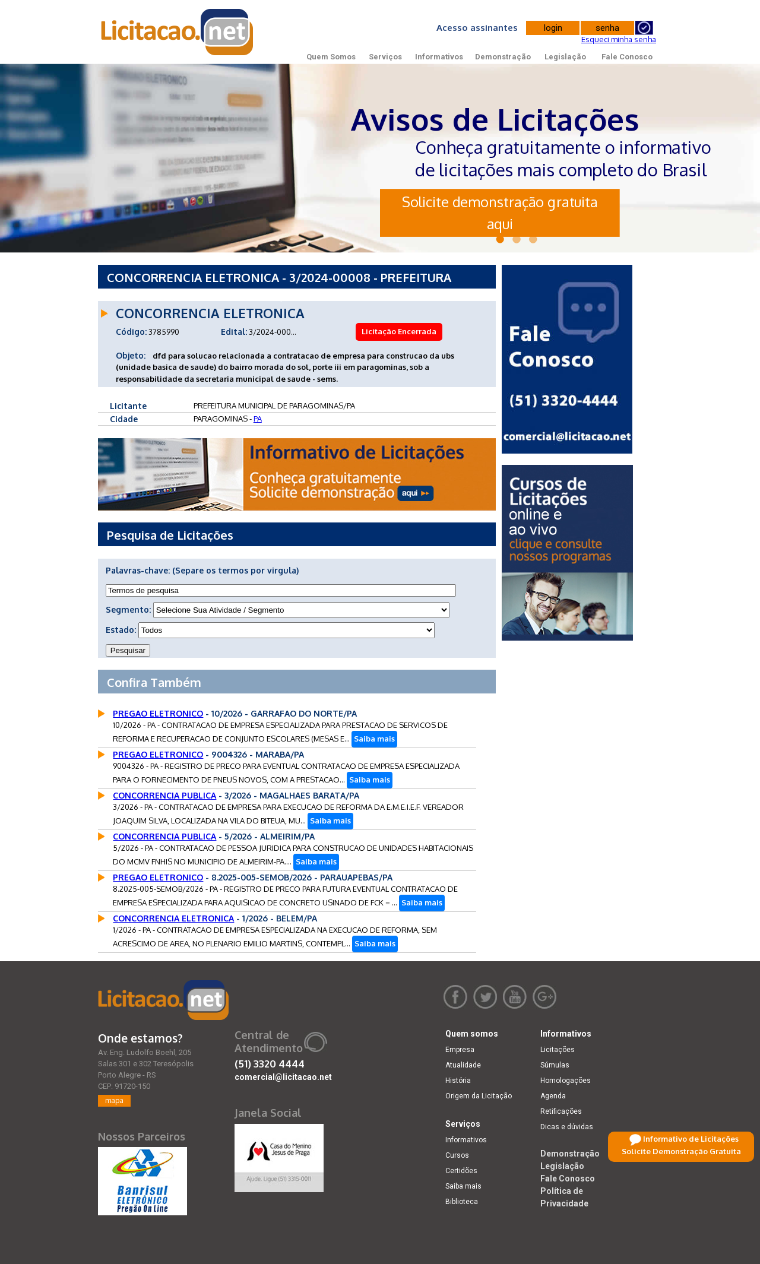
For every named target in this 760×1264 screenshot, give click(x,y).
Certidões (461, 1171)
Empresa (459, 1050)
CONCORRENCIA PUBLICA (164, 795)
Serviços (385, 56)
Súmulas (554, 1065)
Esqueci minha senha (618, 39)
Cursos (457, 1155)
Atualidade (463, 1065)
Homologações (565, 1080)
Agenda (553, 1096)
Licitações (557, 1050)
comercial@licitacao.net (283, 1077)
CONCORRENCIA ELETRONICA (173, 918)
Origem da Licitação (478, 1096)
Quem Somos (331, 56)
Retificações (561, 1111)
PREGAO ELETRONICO (158, 713)
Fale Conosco (627, 56)
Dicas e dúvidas (566, 1127)
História (458, 1080)
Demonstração (503, 56)
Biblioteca (461, 1202)
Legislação (565, 56)
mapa (114, 1100)
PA (258, 418)
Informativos (439, 56)
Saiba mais (374, 738)
